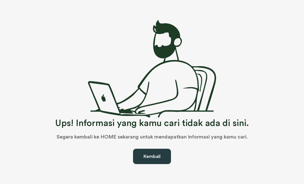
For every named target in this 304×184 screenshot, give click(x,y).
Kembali (152, 156)
